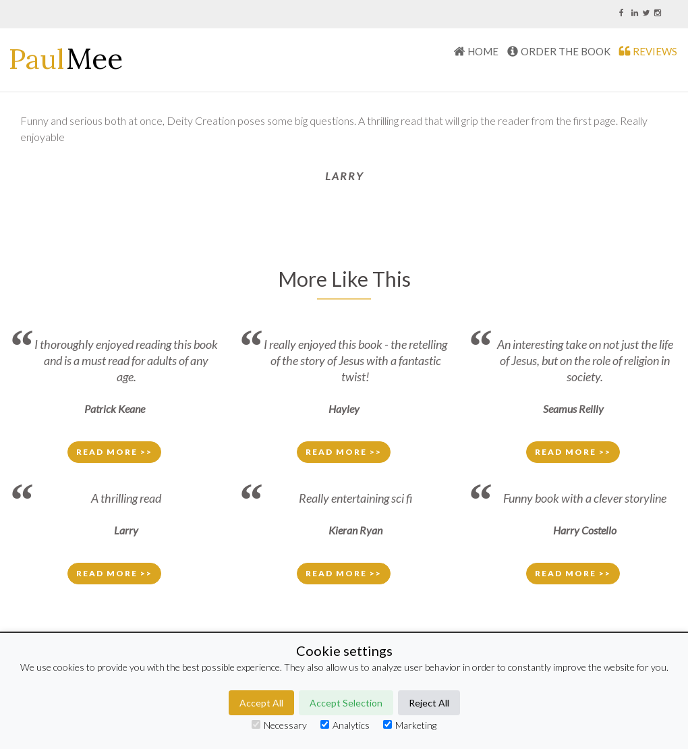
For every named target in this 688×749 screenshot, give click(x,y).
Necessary (279, 725)
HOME (482, 51)
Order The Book (565, 51)
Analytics (345, 725)
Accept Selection (346, 703)
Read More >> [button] (114, 452)
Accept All (261, 703)
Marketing (409, 725)
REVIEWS (655, 51)
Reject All (429, 703)
